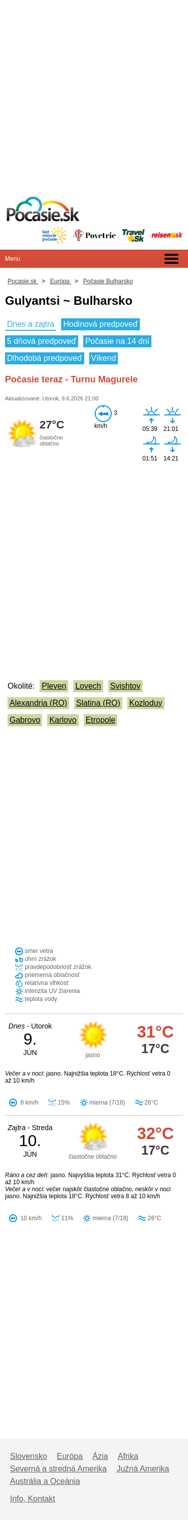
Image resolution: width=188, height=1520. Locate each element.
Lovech (88, 686)
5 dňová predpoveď (41, 341)
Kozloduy (145, 703)
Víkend (103, 358)
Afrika (128, 1456)
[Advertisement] (94, 94)
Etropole (101, 720)
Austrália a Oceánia (45, 1481)
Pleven (54, 686)
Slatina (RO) (98, 703)
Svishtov (125, 686)
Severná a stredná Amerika (58, 1468)
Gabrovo (25, 720)
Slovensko (28, 1456)
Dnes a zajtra (30, 324)
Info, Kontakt (32, 1498)
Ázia (100, 1456)
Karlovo (62, 720)
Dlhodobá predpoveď (44, 358)
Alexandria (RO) (38, 703)
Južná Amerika (142, 1468)
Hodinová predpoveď (100, 324)
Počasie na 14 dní (117, 341)
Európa (70, 1456)
